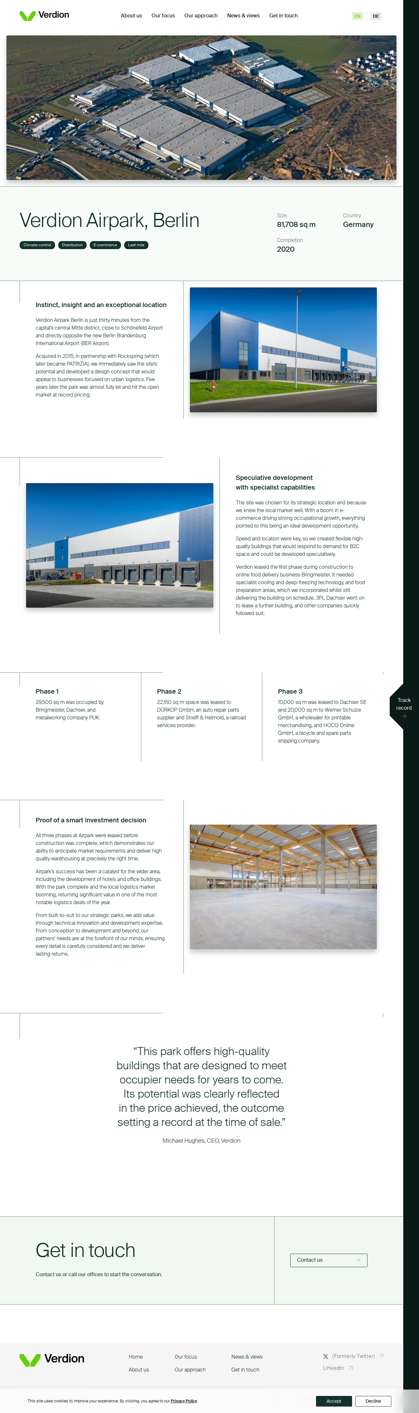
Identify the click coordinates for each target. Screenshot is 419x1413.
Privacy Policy (184, 1401)
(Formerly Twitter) (349, 1356)
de (376, 16)
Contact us (309, 1260)
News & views (243, 16)
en (357, 16)
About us (131, 16)
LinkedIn (333, 1368)
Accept (334, 1401)
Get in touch (283, 16)
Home (136, 1357)
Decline (373, 1401)
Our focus (163, 16)
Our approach (201, 16)
